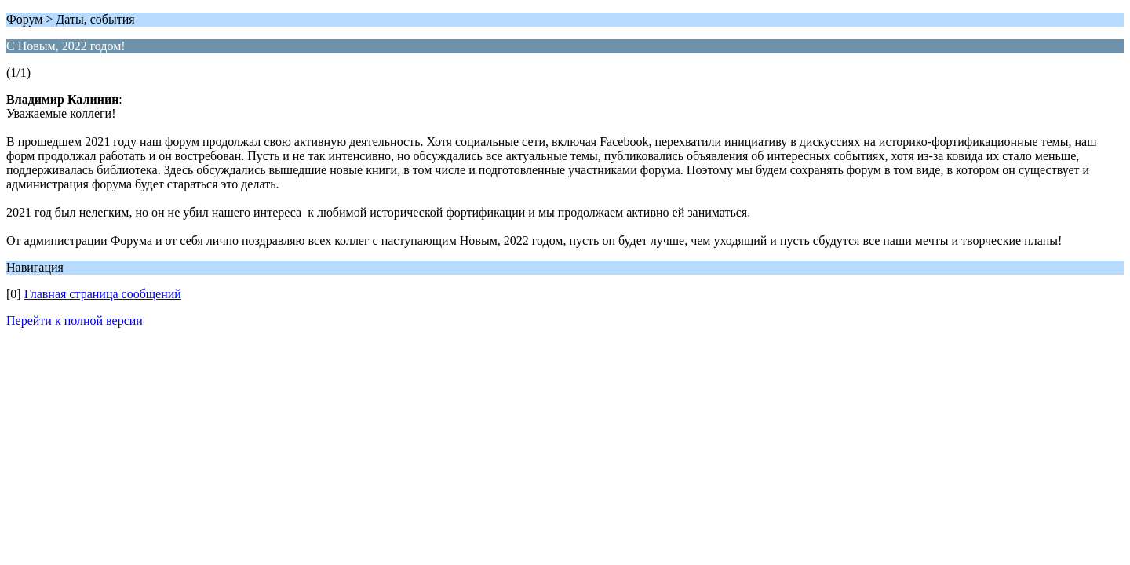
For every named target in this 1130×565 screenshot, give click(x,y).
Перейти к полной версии (74, 320)
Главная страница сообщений (102, 294)
